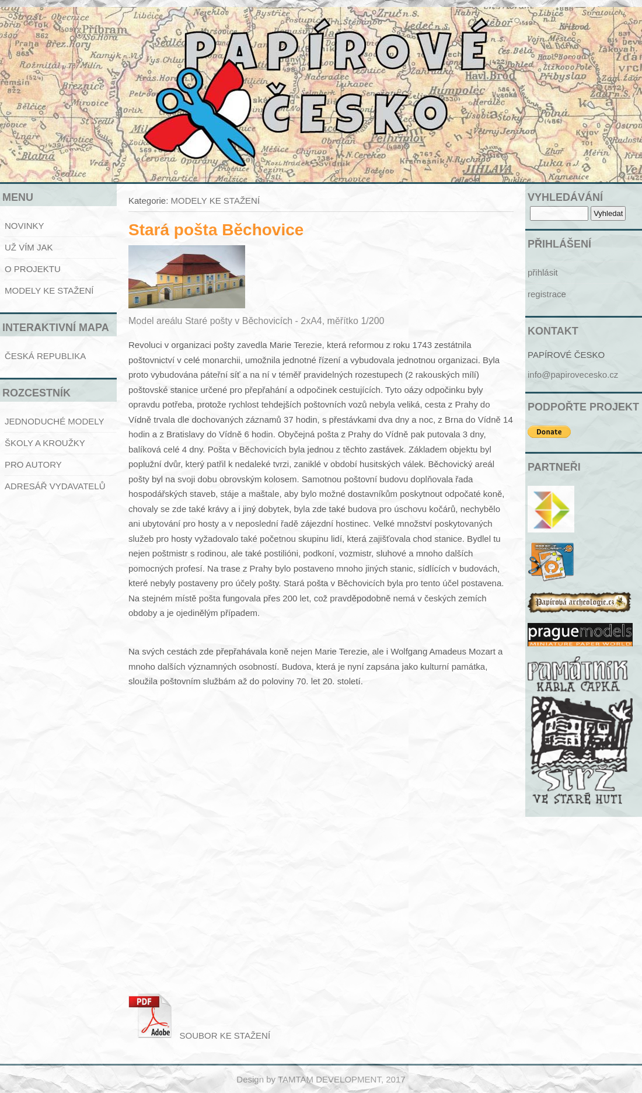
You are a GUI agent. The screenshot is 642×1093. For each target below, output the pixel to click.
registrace (547, 294)
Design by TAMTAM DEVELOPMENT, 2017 (320, 1079)
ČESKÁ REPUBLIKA (45, 356)
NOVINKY (24, 226)
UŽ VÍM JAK (29, 247)
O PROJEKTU (33, 269)
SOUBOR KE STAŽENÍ (199, 1035)
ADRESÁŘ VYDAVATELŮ (55, 486)
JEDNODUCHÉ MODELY (54, 421)
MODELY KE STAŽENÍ (49, 290)
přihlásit (543, 272)
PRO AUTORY (33, 464)
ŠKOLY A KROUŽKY (45, 443)
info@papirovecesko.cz (573, 375)
